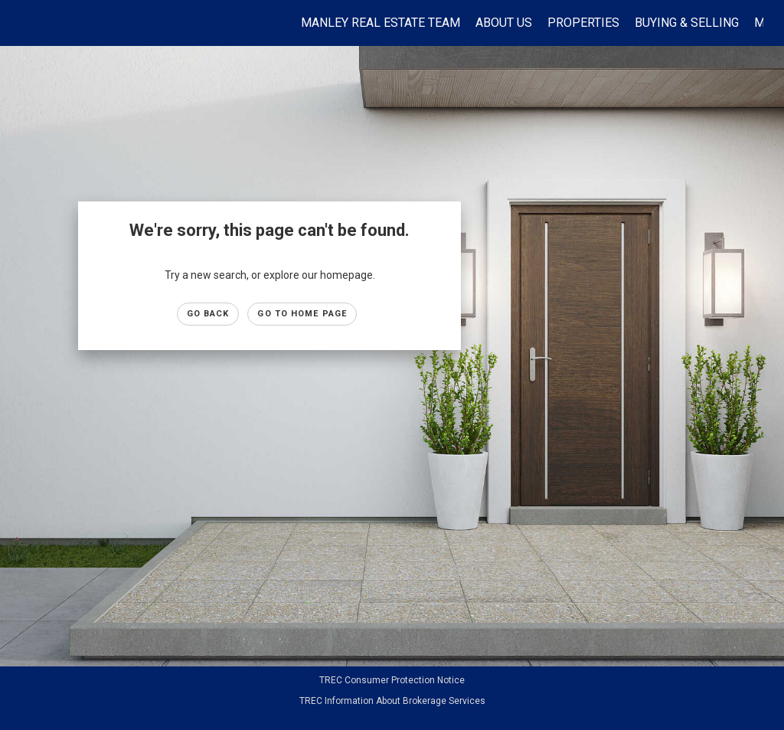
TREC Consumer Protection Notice (392, 680)
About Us (503, 22)
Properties (583, 22)
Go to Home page (302, 314)
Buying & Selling (687, 22)
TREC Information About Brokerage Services (392, 701)
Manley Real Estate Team (380, 22)
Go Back (208, 314)
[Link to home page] (29, 23)
